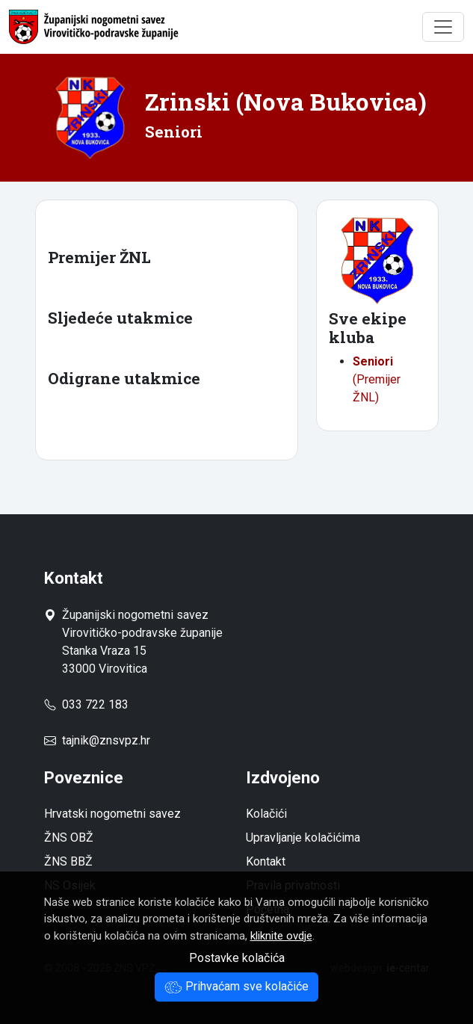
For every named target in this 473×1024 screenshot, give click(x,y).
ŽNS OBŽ (68, 837)
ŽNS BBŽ (68, 861)
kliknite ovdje (281, 936)
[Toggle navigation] (443, 27)
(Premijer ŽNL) (377, 379)
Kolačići (266, 813)
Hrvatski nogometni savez (112, 813)
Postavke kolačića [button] (237, 958)
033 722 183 (86, 704)
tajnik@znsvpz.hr (106, 740)
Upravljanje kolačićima (303, 837)
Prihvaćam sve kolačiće (236, 986)
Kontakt (265, 861)
